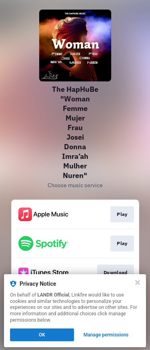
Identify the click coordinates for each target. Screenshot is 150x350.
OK (42, 335)
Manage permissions (106, 335)
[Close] (137, 282)
